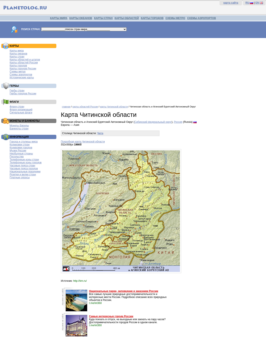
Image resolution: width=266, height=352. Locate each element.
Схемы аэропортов (21, 74)
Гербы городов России (23, 93)
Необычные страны (21, 153)
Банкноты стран (19, 128)
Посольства (17, 156)
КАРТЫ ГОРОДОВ (152, 18)
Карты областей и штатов (25, 59)
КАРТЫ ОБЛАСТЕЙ (127, 18)
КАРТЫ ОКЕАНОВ (80, 18)
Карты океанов (18, 53)
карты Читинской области (114, 106)
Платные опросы (20, 177)
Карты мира (17, 50)
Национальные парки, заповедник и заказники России (123, 291)
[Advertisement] (162, 70)
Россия (178, 121)
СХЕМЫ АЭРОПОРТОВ (201, 18)
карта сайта (230, 2)
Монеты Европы (19, 125)
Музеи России (18, 150)
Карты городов (18, 65)
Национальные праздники (25, 171)
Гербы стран (17, 90)
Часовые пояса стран (22, 165)
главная (66, 106)
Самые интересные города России (111, 316)
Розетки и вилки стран (23, 174)
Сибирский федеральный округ (153, 121)
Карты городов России (23, 68)
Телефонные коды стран (24, 159)
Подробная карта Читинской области (83, 141)
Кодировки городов (21, 147)
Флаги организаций (21, 109)
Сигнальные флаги (21, 112)
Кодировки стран (20, 144)
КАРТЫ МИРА (58, 18)
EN (257, 2)
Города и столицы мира (24, 141)
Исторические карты (22, 77)
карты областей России (85, 106)
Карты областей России (24, 62)
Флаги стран (17, 106)
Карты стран (17, 56)
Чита (100, 133)
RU (247, 2)
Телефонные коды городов (26, 162)
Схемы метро (18, 71)
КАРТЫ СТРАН (103, 18)
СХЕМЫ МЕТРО (175, 18)
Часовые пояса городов (24, 168)
